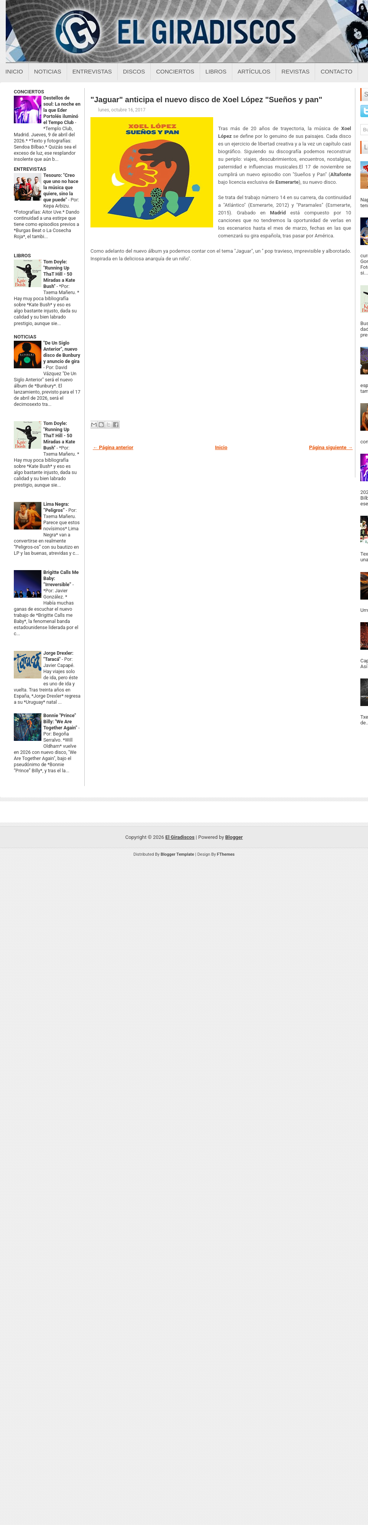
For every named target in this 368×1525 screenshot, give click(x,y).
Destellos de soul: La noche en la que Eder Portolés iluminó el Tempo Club (61, 110)
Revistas (295, 71)
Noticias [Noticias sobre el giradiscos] (47, 71)
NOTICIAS (25, 337)
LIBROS (22, 255)
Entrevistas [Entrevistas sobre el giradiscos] (92, 71)
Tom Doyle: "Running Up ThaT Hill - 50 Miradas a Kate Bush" (59, 274)
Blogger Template (177, 854)
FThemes (226, 854)
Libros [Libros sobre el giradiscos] (216, 71)
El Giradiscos (179, 837)
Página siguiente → (331, 447)
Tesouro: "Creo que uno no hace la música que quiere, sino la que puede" (60, 188)
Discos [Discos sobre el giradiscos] (134, 71)
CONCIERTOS (29, 92)
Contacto (336, 71)
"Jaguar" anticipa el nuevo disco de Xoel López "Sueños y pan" (206, 99)
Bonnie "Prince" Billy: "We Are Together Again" (60, 722)
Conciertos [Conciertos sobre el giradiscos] (175, 71)
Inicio (14, 71)
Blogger (234, 837)
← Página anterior (113, 447)
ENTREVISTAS (30, 169)
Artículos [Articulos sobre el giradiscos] (254, 71)
